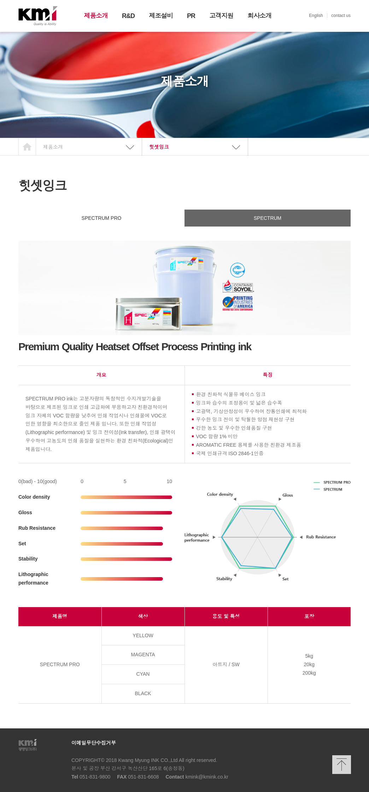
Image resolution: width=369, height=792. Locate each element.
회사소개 (259, 15)
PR (191, 15)
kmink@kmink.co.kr (206, 777)
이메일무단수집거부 (93, 743)
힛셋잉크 (159, 147)
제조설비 (161, 15)
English (316, 15)
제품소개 (96, 15)
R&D (128, 15)
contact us (341, 15)
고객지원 (221, 15)
